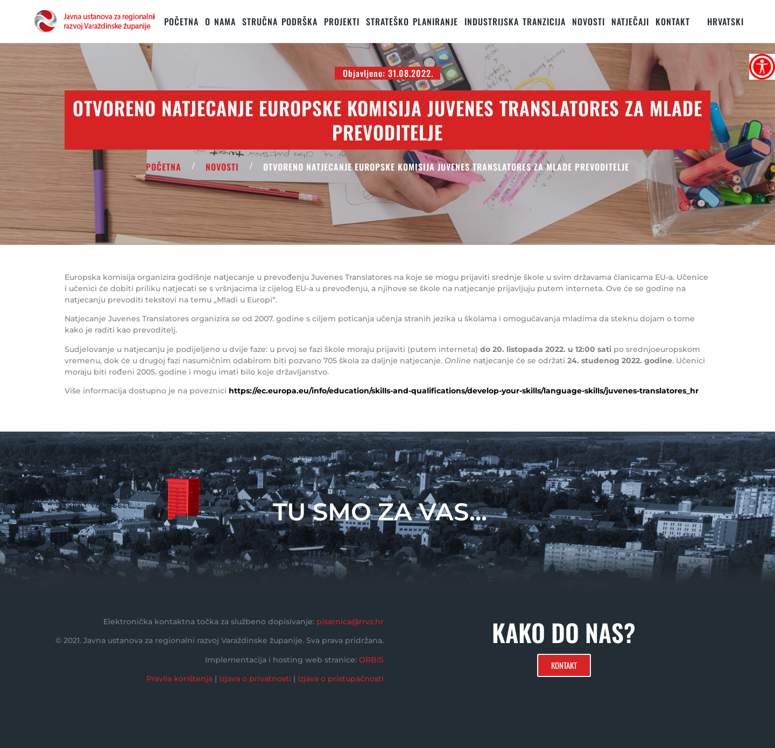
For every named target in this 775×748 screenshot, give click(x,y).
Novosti (588, 21)
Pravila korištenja (179, 678)
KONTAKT (673, 21)
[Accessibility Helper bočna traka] (762, 67)
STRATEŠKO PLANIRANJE (412, 21)
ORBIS (371, 660)
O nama (220, 21)
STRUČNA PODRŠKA (280, 21)
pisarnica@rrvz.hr (350, 621)
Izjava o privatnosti (255, 678)
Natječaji (630, 21)
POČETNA (163, 166)
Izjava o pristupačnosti (341, 678)
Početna (181, 21)
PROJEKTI (342, 21)
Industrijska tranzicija (515, 21)
